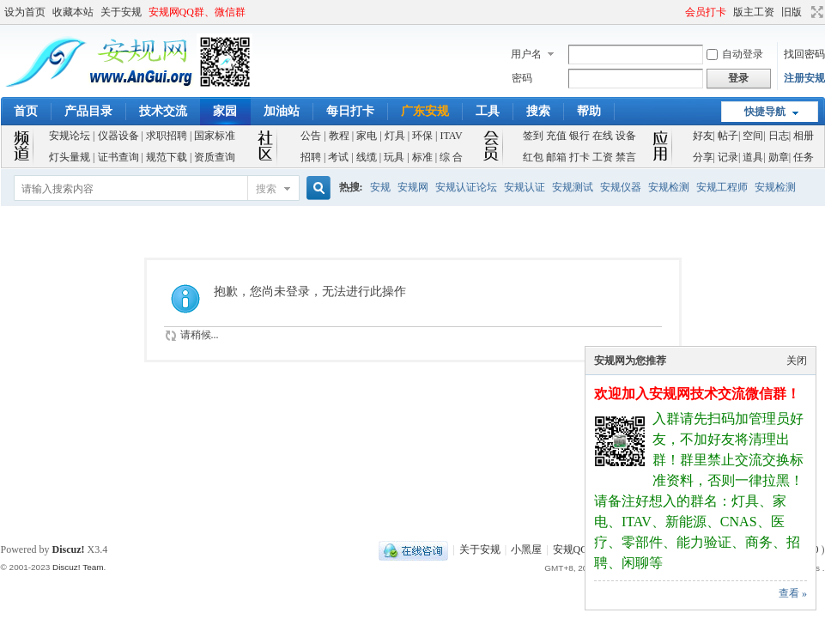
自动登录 (735, 54)
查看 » (793, 593)
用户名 (526, 54)
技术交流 (163, 111)
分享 (703, 157)
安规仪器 (620, 187)
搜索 (538, 111)
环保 (422, 136)
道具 (753, 157)
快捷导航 (765, 112)
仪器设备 (118, 136)
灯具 (395, 136)
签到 (533, 136)
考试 (338, 157)
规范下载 (166, 157)
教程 (339, 136)
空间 (753, 136)
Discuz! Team (78, 567)
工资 (602, 157)
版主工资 (753, 12)
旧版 (791, 12)
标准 (422, 157)
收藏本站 (73, 12)
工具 (488, 111)
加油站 (282, 111)
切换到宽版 (815, 12)
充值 (556, 136)
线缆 (366, 157)
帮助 (589, 111)
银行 (579, 136)
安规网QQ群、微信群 (197, 12)
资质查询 (214, 157)
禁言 (626, 157)
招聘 (310, 157)
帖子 (728, 136)
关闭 (796, 361)
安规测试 (572, 187)
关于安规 (121, 12)
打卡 (579, 157)
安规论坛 (69, 136)
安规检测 (668, 187)
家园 (225, 111)
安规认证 (524, 187)
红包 (533, 157)
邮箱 (556, 157)
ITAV (451, 136)
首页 (26, 111)
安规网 (412, 187)
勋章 (778, 157)
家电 (366, 136)
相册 (803, 136)
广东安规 (425, 111)
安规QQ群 (575, 549)
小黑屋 (526, 549)
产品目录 (88, 111)
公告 (310, 136)
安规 (380, 187)
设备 (626, 136)
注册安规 (804, 78)
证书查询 (118, 157)
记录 (728, 157)
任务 (803, 157)
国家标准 (214, 136)
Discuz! (68, 549)
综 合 (451, 157)
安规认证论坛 (466, 187)
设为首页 (24, 12)
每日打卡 (350, 111)
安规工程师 (722, 187)
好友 (703, 136)
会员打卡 (705, 12)
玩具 (394, 157)
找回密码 (804, 54)
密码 (522, 78)
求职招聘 (166, 136)
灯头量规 (69, 157)
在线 (602, 136)
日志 (778, 136)
